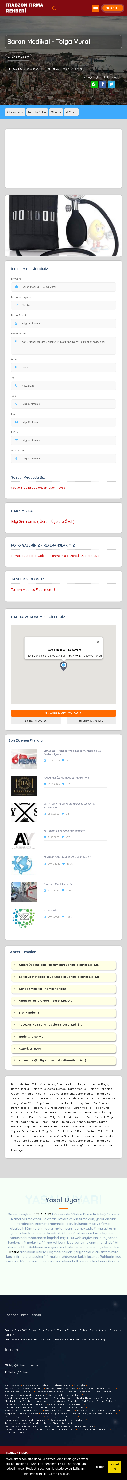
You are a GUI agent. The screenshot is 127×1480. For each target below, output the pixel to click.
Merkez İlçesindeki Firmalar (24, 1388)
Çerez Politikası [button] (59, 1473)
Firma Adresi (18, 333)
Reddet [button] (99, 1466)
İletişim (79, 1385)
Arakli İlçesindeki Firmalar (23, 1398)
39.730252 (91, 720)
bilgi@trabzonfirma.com (24, 1365)
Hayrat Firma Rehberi (60, 1429)
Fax (15, 414)
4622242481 (18, 57)
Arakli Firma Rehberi (58, 1398)
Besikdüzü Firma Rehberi (68, 1407)
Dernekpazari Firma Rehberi (74, 1426)
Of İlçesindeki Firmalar (93, 1429)
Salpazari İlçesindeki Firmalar (97, 1410)
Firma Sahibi (18, 315)
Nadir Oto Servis (31, 1036)
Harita (56, 112)
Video (71, 112)
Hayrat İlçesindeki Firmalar (23, 1429)
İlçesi (15, 359)
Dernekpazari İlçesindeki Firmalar (28, 1426)
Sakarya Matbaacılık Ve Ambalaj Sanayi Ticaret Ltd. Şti (59, 977)
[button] (63, 666)
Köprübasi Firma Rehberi (67, 1420)
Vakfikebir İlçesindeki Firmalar (58, 1401)
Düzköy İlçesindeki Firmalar (24, 1417)
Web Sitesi (17, 450)
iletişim (14, 1252)
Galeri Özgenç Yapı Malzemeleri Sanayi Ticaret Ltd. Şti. (59, 965)
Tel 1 (15, 377)
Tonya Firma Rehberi (58, 1423)
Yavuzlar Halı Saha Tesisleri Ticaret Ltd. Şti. (50, 1024)
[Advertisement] (63, 158)
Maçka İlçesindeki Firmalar (94, 1398)
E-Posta (15, 432)
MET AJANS (42, 1214)
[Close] (98, 641)
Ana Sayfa (12, 1385)
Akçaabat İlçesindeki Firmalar (56, 1391)
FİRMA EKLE (113, 8)
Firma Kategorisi (21, 297)
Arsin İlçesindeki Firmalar (97, 1388)
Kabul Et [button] (115, 1467)
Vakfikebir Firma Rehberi (99, 1401)
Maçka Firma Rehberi (19, 1401)
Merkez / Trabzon (18, 1372)
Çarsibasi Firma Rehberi (66, 1404)
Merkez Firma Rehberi (61, 1388)
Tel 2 (15, 395)
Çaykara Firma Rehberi (99, 1413)
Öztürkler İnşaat (30, 1048)
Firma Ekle (63, 1385)
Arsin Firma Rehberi (19, 1391)
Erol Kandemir (29, 1012)
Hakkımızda (15, 112)
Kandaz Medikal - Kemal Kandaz (42, 989)
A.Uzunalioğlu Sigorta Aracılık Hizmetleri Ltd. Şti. (54, 1060)
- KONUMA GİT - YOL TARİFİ (63, 713)
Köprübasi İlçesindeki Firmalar (26, 1420)
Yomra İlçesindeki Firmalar (23, 1410)
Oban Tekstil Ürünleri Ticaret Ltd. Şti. (45, 1000)
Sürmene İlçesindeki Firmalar (25, 1395)
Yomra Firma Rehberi (59, 1410)
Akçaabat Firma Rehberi (96, 1391)
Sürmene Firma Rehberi (64, 1395)
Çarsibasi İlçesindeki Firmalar (25, 1404)
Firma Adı (16, 278)
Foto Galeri (37, 112)
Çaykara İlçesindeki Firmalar (60, 1413)
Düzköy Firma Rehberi (61, 1417)
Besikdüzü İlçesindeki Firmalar (26, 1407)
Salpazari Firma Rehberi (21, 1413)
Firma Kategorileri (37, 1385)
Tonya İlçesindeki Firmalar (23, 1423)
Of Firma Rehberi (16, 1432)
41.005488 (36, 720)
